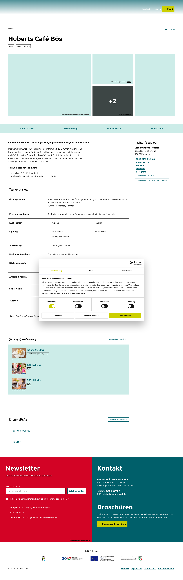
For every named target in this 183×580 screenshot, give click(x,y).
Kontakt (125, 570)
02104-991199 (112, 492)
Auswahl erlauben (91, 316)
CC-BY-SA (87, 114)
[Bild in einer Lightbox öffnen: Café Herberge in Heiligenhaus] (19, 370)
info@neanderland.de (115, 496)
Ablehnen (58, 316)
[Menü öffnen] (167, 10)
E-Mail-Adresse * (13, 488)
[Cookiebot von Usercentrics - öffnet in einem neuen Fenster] (131, 263)
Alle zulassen (125, 316)
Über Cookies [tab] (126, 271)
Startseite (11, 29)
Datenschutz (150, 570)
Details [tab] (91, 271)
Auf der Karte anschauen (118, 341)
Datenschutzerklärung (32, 500)
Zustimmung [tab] (56, 271)
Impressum (136, 570)
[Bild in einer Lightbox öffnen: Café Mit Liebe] (19, 385)
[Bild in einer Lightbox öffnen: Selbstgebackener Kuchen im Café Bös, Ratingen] (19, 355)
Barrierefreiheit (166, 570)
